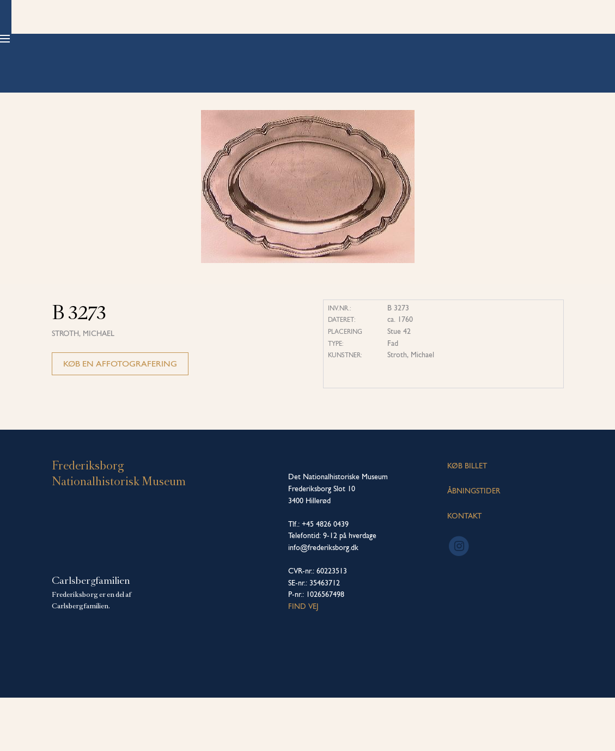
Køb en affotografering (120, 417)
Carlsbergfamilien (91, 633)
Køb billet (526, 38)
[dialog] (594, 729)
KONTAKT (464, 569)
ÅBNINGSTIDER (473, 544)
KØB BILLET (467, 519)
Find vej (303, 659)
